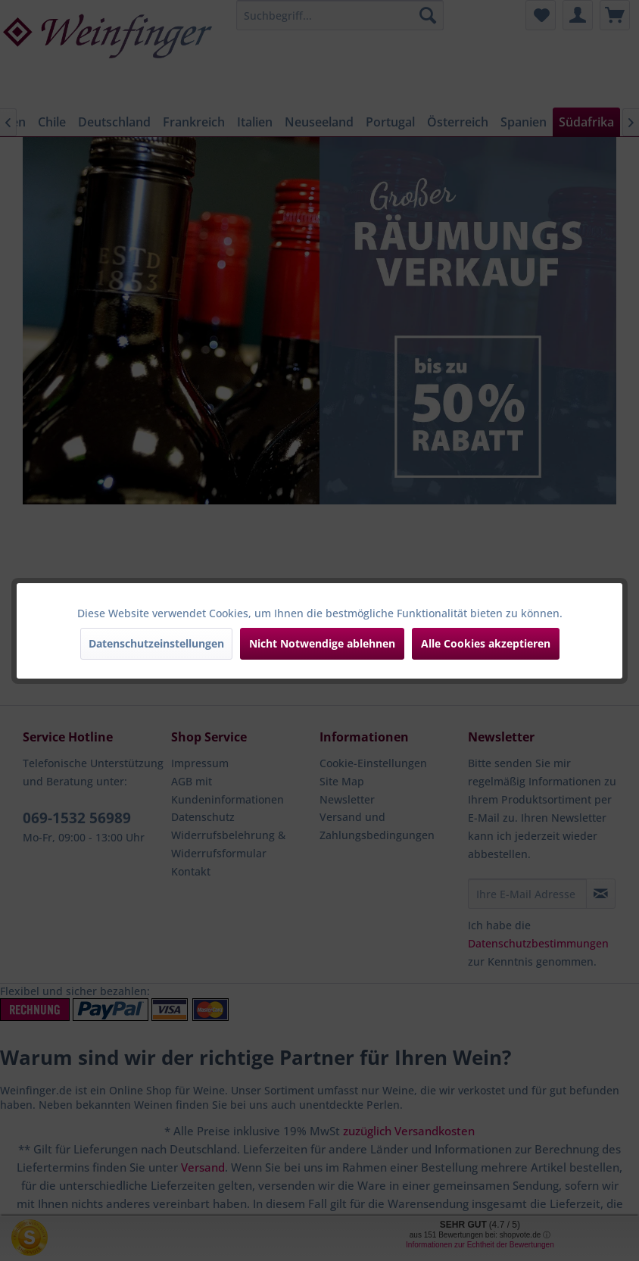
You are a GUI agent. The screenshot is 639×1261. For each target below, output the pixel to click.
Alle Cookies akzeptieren (485, 643)
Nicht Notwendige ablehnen (322, 643)
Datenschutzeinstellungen (156, 643)
